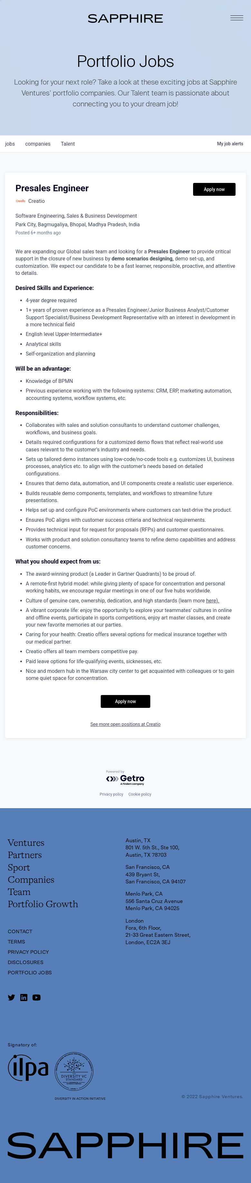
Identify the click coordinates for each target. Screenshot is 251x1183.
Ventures (26, 842)
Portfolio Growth (44, 904)
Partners (25, 854)
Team (20, 892)
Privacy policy (111, 793)
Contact (20, 931)
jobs (10, 144)
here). (212, 601)
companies (38, 144)
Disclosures (26, 962)
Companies (32, 879)
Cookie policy (139, 793)
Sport (19, 867)
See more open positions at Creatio (125, 724)
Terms (16, 942)
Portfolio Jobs (30, 973)
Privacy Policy (29, 952)
